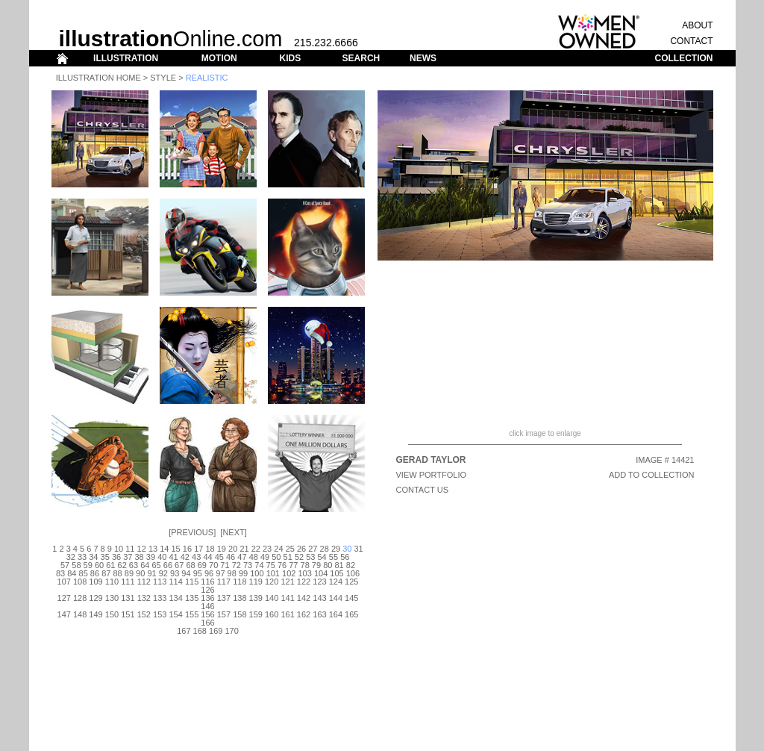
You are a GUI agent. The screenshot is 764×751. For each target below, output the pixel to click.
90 (140, 573)
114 (175, 581)
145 (351, 597)
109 (95, 581)
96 (208, 573)
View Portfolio (431, 474)
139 (256, 597)
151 (127, 614)
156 (207, 614)
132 (144, 597)
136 (207, 597)
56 (344, 556)
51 (288, 556)
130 (112, 597)
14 (164, 548)
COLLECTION (684, 58)
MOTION (219, 58)
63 (133, 565)
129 (95, 597)
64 (144, 565)
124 (335, 581)
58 (76, 565)
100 (256, 573)
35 (105, 556)
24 (278, 548)
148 (80, 614)
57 (64, 565)
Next (233, 532)
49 (264, 556)
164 (335, 614)
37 (127, 556)
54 (322, 556)
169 (215, 630)
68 (190, 565)
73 (247, 565)
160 (271, 614)
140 (271, 597)
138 (239, 597)
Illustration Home (98, 77)
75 (270, 565)
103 (304, 573)
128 (80, 597)
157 (224, 614)
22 (255, 548)
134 (175, 597)
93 (174, 573)
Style (163, 77)
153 (159, 614)
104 (321, 573)
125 (351, 581)
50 (276, 556)
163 (319, 614)
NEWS (423, 58)
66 (167, 565)
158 (239, 614)
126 (207, 589)
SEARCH (361, 58)
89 (129, 573)
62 (122, 565)
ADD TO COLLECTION (652, 474)
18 (209, 548)
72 (236, 565)
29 (335, 548)
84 (71, 573)
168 (200, 630)
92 (163, 573)
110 (112, 581)
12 (141, 548)
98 (232, 573)
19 (221, 548)
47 (241, 556)
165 (351, 614)
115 (191, 581)
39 (150, 556)
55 (333, 556)
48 (253, 556)
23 (267, 548)
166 (207, 622)
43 (196, 556)
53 (310, 556)
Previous (192, 532)
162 (303, 614)
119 (256, 581)
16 (187, 548)
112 (144, 581)
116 (207, 581)
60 (99, 565)
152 (144, 614)
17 (198, 548)
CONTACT (691, 41)
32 (70, 556)
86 (94, 573)
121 (287, 581)
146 (207, 606)
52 (299, 556)
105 (336, 573)
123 (319, 581)
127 (64, 597)
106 (353, 573)
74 (258, 565)
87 (105, 573)
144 (335, 597)
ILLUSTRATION (125, 58)
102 (288, 573)
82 (350, 565)
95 (197, 573)
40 (161, 556)
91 (151, 573)
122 (303, 581)
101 (273, 573)
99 (243, 573)
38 (139, 556)
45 (219, 556)
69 (202, 565)
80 (327, 565)
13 (152, 548)
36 (116, 556)
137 (224, 597)
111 (127, 581)
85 (83, 573)
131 (127, 597)
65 (155, 565)
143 (319, 597)
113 (159, 581)
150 (112, 614)
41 (173, 556)
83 (60, 573)
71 (224, 565)
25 (290, 548)
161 (287, 614)
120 (271, 581)
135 (191, 597)
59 (88, 565)
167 (183, 630)
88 (117, 573)
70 (213, 565)
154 (175, 614)
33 (82, 556)
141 (287, 597)
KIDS (290, 58)
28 (324, 548)
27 (312, 548)
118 (239, 581)
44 (207, 556)
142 (303, 597)
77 (293, 565)
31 (358, 548)
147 (64, 614)
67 (179, 565)
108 (80, 581)
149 (95, 614)
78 (305, 565)
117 (224, 581)
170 (231, 630)
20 (232, 548)
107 (64, 581)
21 (243, 548)
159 (256, 614)
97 (220, 573)
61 (110, 565)
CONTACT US (422, 489)
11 (129, 548)
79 (316, 565)
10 (118, 548)
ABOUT (697, 25)
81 (338, 565)
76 (282, 565)
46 (230, 556)
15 (176, 548)
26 (301, 548)
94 (185, 573)
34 (93, 556)
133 (159, 597)
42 (185, 556)
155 (191, 614)
